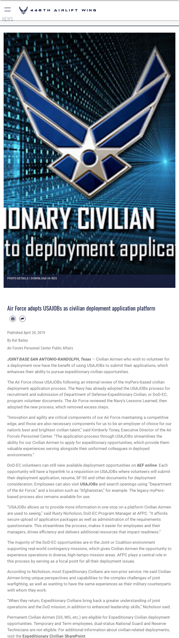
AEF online (147, 465)
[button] (8, 10)
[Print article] (13, 319)
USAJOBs (89, 484)
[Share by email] (22, 319)
